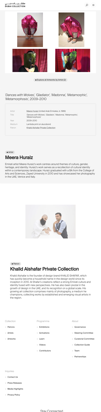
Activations (43, 333)
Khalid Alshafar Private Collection (41, 127)
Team (75, 350)
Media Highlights (14, 389)
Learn (41, 339)
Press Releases (13, 383)
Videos (41, 344)
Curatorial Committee (83, 339)
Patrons (10, 327)
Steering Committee (82, 333)
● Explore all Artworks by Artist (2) (50, 80)
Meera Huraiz (32, 111)
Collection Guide (81, 344)
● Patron (15, 263)
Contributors (44, 350)
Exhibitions (43, 327)
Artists (9, 333)
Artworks (10, 339)
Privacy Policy (12, 394)
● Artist (10, 152)
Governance (79, 327)
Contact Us (11, 377)
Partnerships (79, 356)
